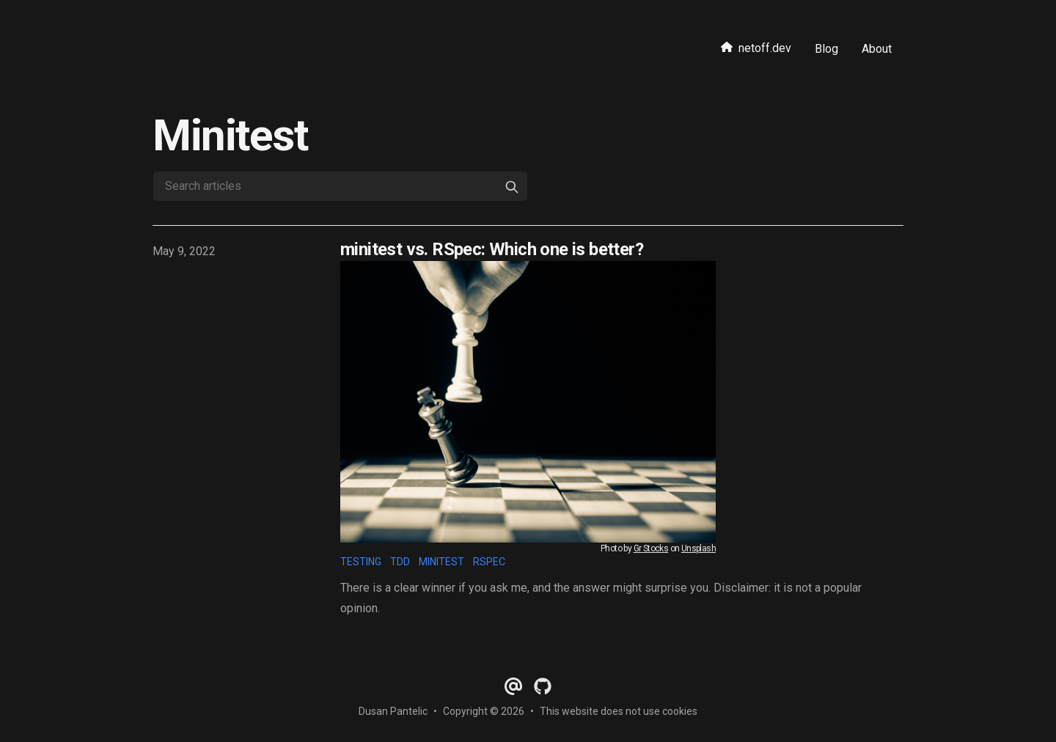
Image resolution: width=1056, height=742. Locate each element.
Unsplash (698, 548)
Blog (826, 49)
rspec (489, 561)
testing (360, 561)
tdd (400, 561)
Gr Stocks (651, 548)
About (877, 49)
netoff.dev (756, 48)
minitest (441, 561)
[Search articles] (340, 186)
